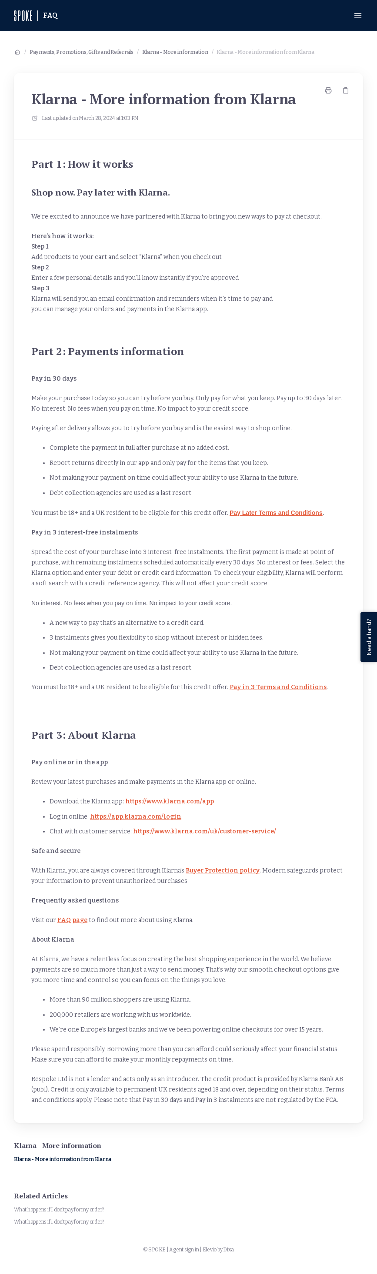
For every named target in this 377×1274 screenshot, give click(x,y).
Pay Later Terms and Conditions (276, 512)
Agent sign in (184, 1250)
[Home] (23, 15)
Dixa (228, 1250)
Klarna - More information (175, 52)
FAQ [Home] (50, 15)
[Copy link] (346, 90)
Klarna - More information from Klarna (265, 52)
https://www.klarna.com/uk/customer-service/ (204, 831)
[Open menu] (358, 16)
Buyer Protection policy (223, 870)
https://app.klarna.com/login (135, 816)
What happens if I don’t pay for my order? (59, 1210)
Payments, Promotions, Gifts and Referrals (81, 52)
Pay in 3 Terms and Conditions (278, 687)
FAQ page (72, 920)
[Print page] (328, 90)
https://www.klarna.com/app (169, 801)
